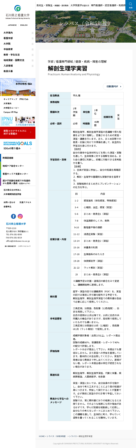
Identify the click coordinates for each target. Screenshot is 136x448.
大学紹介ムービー (11, 107)
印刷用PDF (112, 86)
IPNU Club (23, 99)
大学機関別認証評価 (12, 194)
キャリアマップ (10, 99)
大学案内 (8, 32)
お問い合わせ (9, 202)
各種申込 (7, 206)
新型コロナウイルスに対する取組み (15, 132)
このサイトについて (24, 246)
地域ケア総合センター (13, 165)
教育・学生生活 (12, 54)
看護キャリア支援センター (15, 173)
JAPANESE (12, 25)
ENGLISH (24, 25)
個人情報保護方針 (10, 246)
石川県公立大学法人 (12, 190)
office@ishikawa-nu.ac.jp (18, 240)
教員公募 (8, 71)
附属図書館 (8, 157)
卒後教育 (8, 49)
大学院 (7, 43)
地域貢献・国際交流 (14, 60)
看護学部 (8, 38)
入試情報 (8, 65)
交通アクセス (25, 202)
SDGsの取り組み (12, 148)
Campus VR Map (11, 112)
